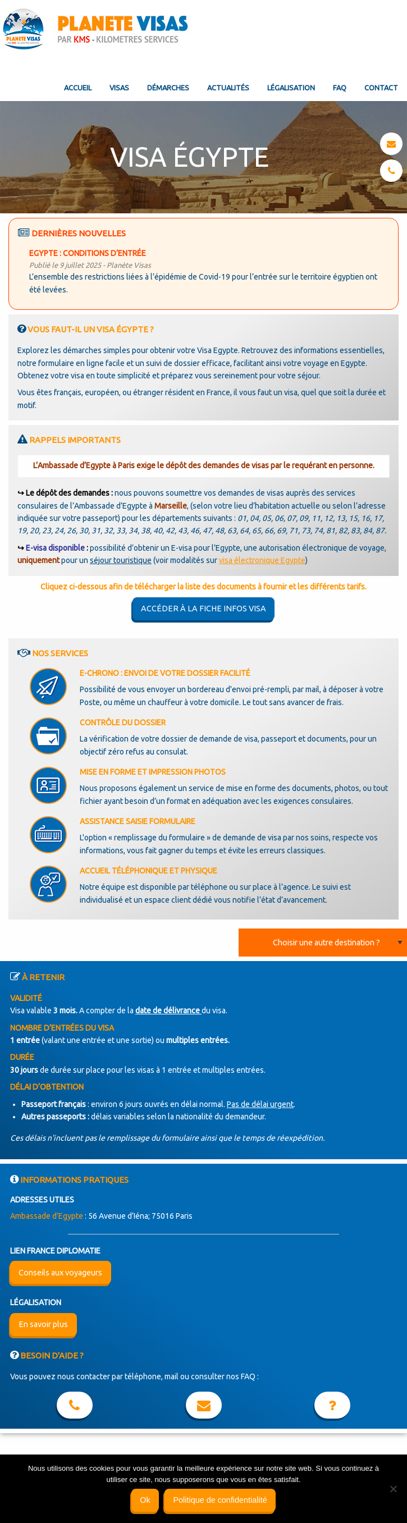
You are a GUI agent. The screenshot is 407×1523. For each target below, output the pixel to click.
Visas (119, 88)
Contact (381, 88)
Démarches (168, 88)
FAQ (339, 88)
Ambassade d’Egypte (46, 1215)
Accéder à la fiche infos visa (203, 608)
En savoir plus (43, 1324)
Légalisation (291, 88)
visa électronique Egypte (262, 560)
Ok (145, 1499)
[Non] (393, 1488)
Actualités (228, 88)
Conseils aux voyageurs (60, 1272)
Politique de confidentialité (220, 1499)
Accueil (78, 88)
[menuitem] (77, 78)
